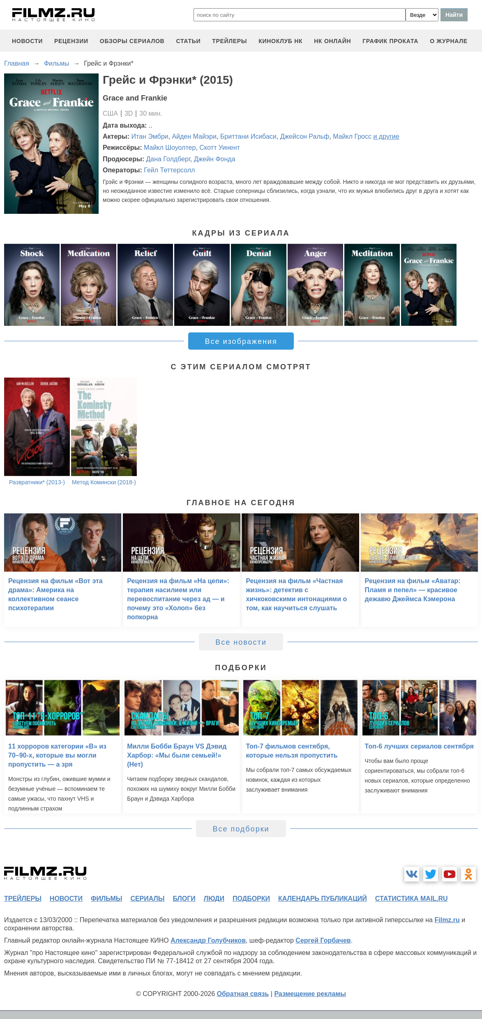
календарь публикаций (322, 898)
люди (214, 898)
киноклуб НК (280, 41)
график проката (390, 41)
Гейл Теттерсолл (169, 170)
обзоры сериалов (132, 41)
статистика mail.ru (411, 898)
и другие (386, 136)
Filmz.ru (446, 919)
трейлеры (229, 41)
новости (27, 41)
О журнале (449, 41)
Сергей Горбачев (323, 940)
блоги (184, 898)
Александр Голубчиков (208, 940)
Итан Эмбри (149, 136)
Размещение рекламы (310, 993)
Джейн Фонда (214, 159)
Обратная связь (243, 993)
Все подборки (240, 829)
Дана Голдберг (168, 159)
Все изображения (241, 341)
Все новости (241, 642)
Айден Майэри (194, 136)
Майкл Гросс (352, 136)
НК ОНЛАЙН (332, 41)
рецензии (71, 41)
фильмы (106, 898)
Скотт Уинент (219, 147)
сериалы (147, 898)
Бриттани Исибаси (248, 136)
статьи (188, 41)
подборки (251, 898)
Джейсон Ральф (305, 136)
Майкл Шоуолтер (170, 147)
